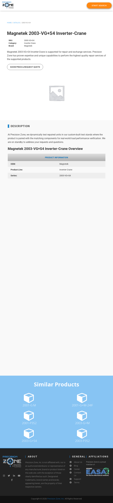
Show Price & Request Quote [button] (25, 67)
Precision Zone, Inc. (55, 499)
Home (9, 23)
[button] (99, 5)
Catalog (16, 23)
